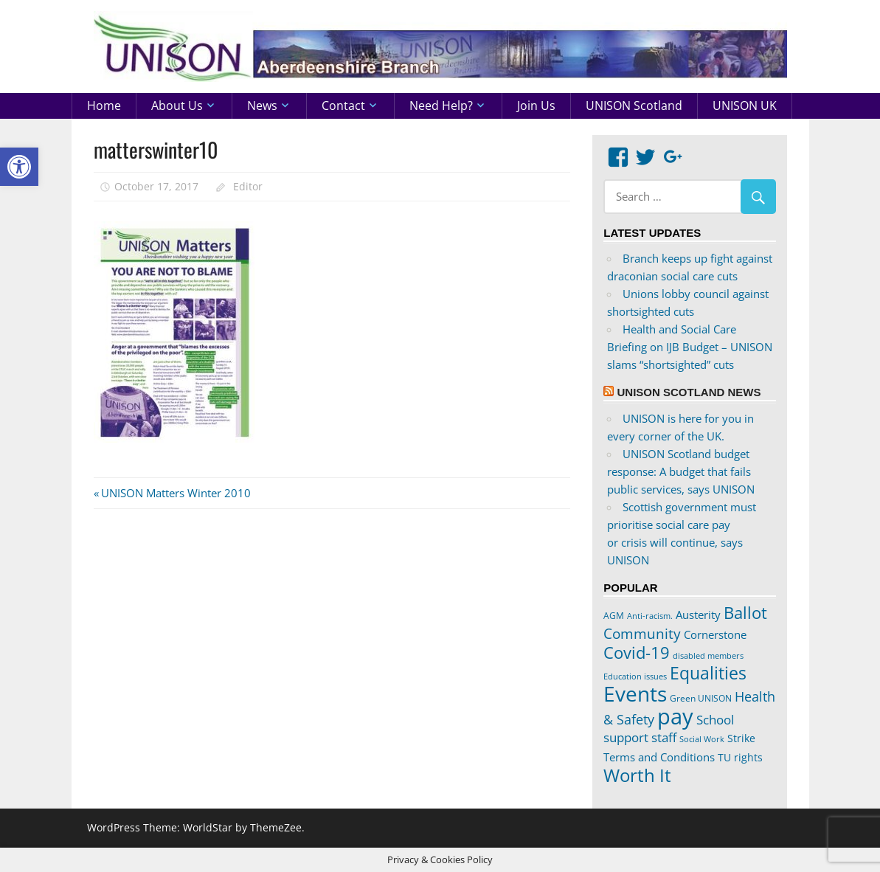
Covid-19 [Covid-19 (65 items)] (636, 652)
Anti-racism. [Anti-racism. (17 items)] (650, 616)
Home (104, 105)
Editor (248, 186)
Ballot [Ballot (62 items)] (745, 612)
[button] (19, 167)
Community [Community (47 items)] (642, 633)
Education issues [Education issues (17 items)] (635, 676)
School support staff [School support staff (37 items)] (668, 728)
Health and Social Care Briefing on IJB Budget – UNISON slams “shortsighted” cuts (689, 347)
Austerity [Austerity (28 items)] (698, 614)
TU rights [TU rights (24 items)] (740, 757)
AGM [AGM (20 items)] (613, 615)
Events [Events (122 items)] (635, 693)
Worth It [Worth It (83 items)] (637, 775)
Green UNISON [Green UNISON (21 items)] (701, 698)
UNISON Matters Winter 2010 (175, 492)
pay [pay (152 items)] (675, 716)
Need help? (441, 105)
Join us (536, 105)
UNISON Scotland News (689, 392)
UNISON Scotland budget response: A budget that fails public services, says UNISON (681, 471)
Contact (343, 105)
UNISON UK (745, 105)
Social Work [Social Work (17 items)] (701, 739)
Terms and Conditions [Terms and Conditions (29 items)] (659, 757)
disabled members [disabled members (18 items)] (708, 655)
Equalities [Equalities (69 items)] (708, 673)
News (262, 105)
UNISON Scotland (634, 105)
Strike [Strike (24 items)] (741, 738)
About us (177, 105)
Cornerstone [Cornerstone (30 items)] (715, 634)
